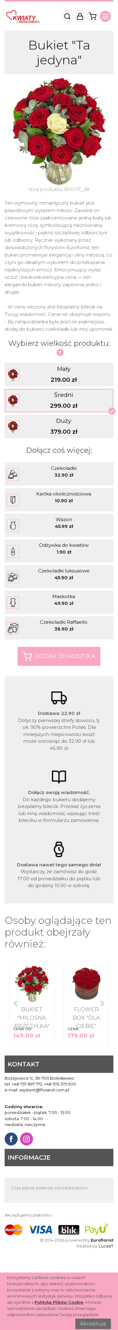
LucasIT (106, 1245)
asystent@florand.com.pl (44, 1090)
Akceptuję (93, 1324)
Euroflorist (102, 1240)
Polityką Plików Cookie (59, 1302)
